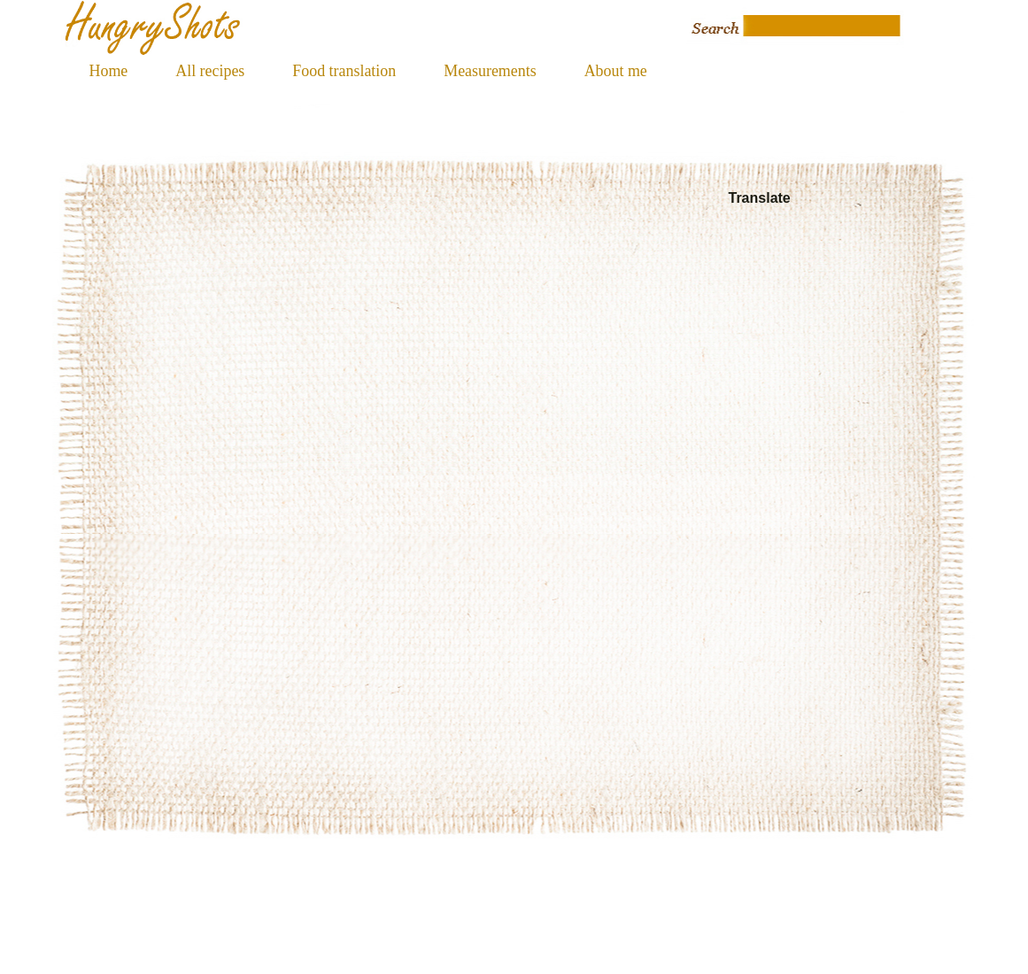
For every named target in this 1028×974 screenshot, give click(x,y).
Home (108, 71)
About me (615, 71)
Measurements (490, 71)
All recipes (209, 71)
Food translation (344, 71)
